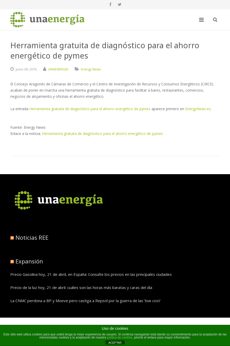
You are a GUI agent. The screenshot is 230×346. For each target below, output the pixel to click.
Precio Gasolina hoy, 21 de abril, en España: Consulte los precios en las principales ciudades (91, 274)
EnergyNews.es (198, 108)
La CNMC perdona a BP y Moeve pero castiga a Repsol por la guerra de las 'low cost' (85, 300)
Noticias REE (31, 237)
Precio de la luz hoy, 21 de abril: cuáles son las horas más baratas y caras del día (81, 287)
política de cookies (119, 337)
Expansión (29, 261)
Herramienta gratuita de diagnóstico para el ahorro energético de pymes (89, 108)
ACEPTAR (115, 342)
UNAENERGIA (58, 69)
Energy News (91, 69)
